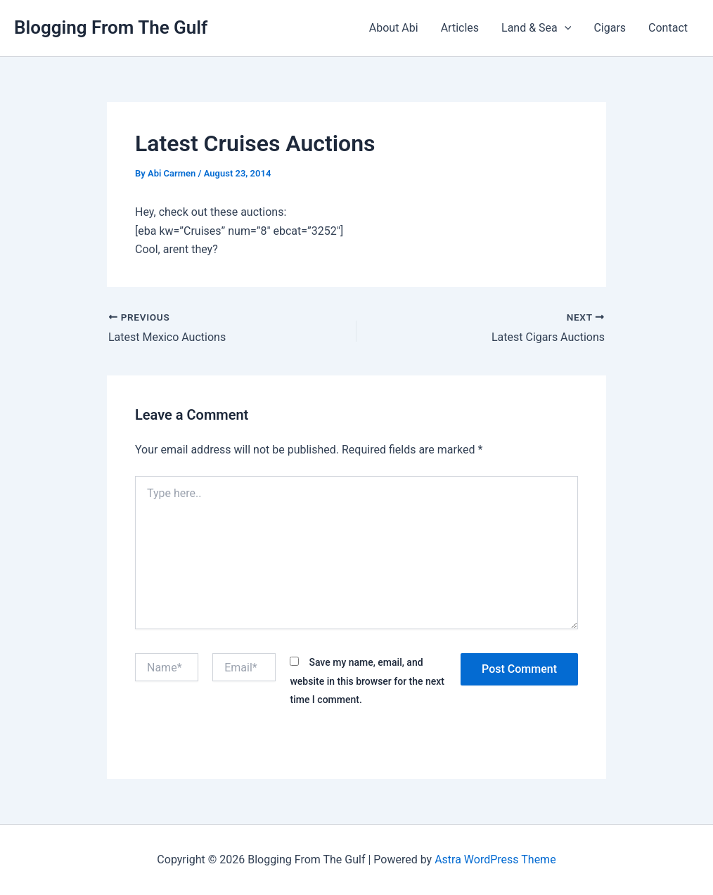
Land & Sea (536, 28)
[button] (565, 28)
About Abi (393, 27)
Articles (460, 27)
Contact (668, 27)
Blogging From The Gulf (110, 27)
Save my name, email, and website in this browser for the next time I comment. (367, 681)
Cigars (609, 27)
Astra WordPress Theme (495, 859)
